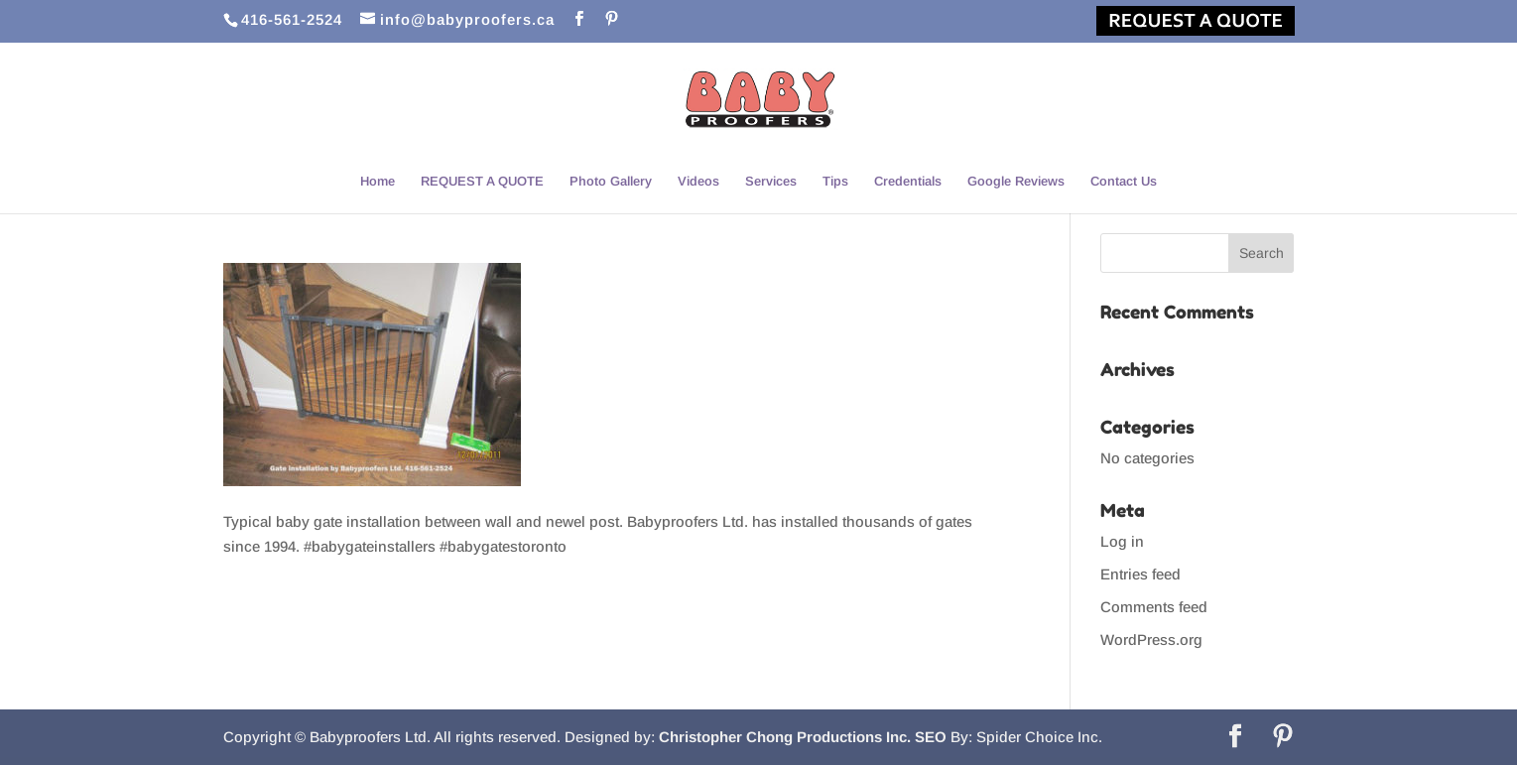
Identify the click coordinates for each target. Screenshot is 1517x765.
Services (771, 182)
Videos (698, 182)
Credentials (908, 182)
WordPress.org (1151, 639)
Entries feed (1140, 574)
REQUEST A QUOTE (482, 182)
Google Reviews (1016, 182)
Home (377, 182)
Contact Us (1123, 182)
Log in (1122, 541)
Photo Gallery (610, 182)
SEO (931, 736)
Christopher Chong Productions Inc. (785, 736)
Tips (835, 182)
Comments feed (1153, 606)
